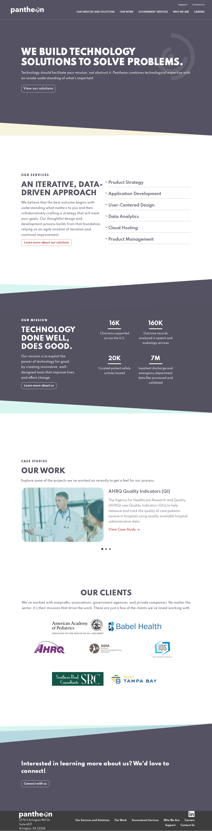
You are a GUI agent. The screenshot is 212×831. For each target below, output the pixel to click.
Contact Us (198, 5)
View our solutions (38, 88)
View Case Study (124, 541)
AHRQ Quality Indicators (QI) (139, 503)
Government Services (153, 12)
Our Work (126, 12)
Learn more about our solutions (46, 254)
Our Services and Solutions (95, 12)
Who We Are (181, 12)
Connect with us (35, 795)
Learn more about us (39, 396)
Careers (199, 12)
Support (182, 5)
